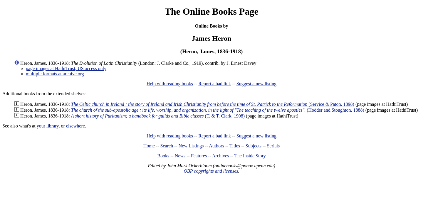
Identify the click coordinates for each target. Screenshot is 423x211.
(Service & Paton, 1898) (212, 104)
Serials (273, 145)
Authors (216, 145)
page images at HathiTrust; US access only (66, 68)
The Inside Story (250, 155)
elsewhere (75, 125)
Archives (220, 155)
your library (48, 125)
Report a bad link (214, 83)
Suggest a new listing (256, 83)
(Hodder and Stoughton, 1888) (217, 110)
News (180, 155)
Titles (234, 145)
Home (149, 145)
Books (163, 155)
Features (199, 155)
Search (166, 145)
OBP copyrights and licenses (211, 171)
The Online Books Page (211, 11)
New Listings (191, 145)
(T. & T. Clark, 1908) (158, 115)
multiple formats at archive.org (55, 73)
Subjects (253, 145)
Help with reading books (170, 83)
